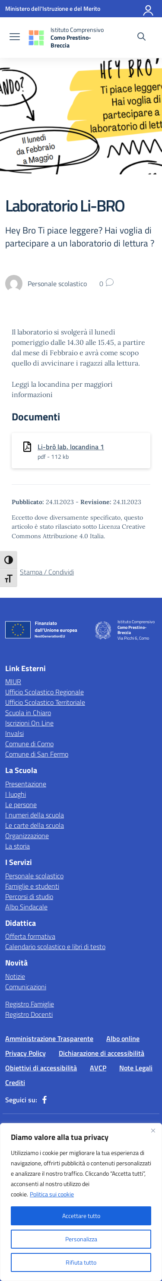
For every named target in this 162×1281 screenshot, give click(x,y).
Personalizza (81, 1238)
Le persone (21, 804)
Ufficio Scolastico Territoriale (45, 702)
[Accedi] (148, 8)
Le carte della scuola (34, 825)
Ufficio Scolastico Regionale (44, 692)
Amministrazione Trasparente (49, 1038)
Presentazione (25, 784)
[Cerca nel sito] (141, 37)
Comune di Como (29, 743)
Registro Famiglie (29, 1004)
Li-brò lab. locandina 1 (71, 447)
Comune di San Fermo (36, 754)
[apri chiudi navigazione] (15, 37)
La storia (17, 846)
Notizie (15, 976)
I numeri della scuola (34, 815)
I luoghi (15, 794)
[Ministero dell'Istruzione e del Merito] (52, 8)
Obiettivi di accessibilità (41, 1068)
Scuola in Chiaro (28, 712)
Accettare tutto (81, 1215)
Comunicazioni (25, 986)
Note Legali (135, 1068)
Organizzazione (27, 835)
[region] (81, 1202)
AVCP (98, 1068)
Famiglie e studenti (32, 886)
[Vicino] (153, 1130)
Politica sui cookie (52, 1194)
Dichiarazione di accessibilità (101, 1053)
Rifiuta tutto (81, 1262)
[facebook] (44, 1100)
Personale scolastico (34, 876)
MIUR (13, 681)
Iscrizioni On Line (29, 723)
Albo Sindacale (26, 907)
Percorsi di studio (29, 896)
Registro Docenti (29, 1014)
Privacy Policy (25, 1053)
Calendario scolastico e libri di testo (55, 946)
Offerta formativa (30, 936)
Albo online (123, 1038)
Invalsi (14, 733)
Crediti (15, 1082)
